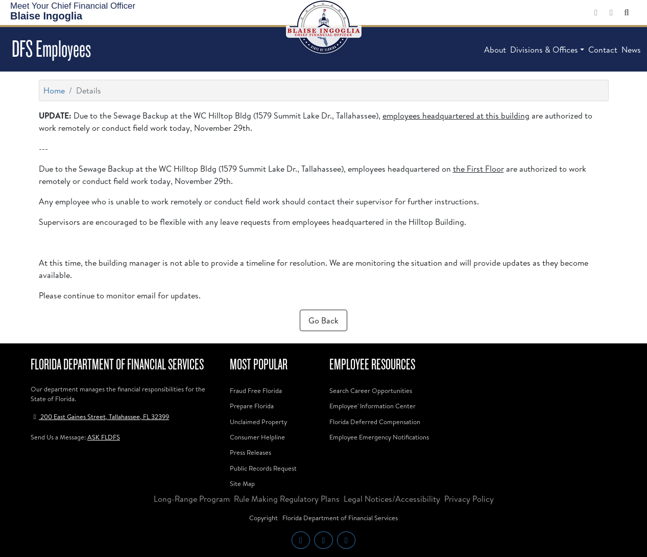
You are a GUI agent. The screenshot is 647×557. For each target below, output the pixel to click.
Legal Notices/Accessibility (392, 498)
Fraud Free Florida (256, 390)
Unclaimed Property (258, 421)
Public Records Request (263, 468)
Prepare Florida (252, 405)
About (495, 49)
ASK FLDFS (103, 437)
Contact (602, 49)
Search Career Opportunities (370, 390)
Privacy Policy (469, 498)
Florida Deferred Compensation (374, 421)
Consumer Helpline (257, 437)
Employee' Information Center (372, 405)
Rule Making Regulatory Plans (287, 498)
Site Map (242, 483)
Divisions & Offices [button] (544, 49)
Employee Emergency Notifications (379, 437)
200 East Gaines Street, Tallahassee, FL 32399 (100, 416)
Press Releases (250, 452)
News (631, 49)
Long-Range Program (192, 498)
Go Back (323, 320)
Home (54, 90)
